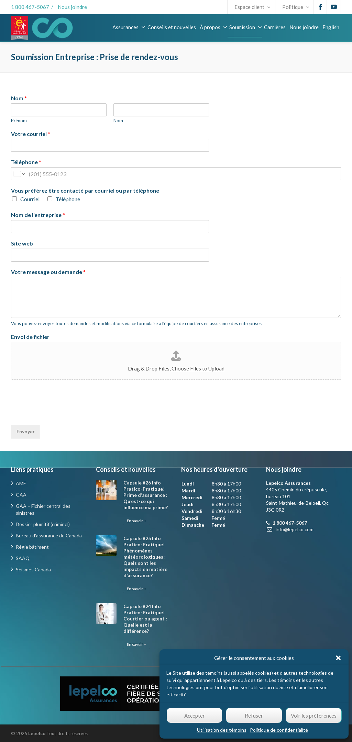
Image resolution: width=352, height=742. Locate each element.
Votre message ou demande (48, 272)
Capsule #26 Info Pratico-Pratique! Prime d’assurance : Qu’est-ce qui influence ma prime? (145, 495)
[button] (338, 657)
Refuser (254, 715)
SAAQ (23, 558)
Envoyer (25, 431)
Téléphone (26, 162)
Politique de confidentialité (279, 730)
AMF (21, 483)
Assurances (128, 27)
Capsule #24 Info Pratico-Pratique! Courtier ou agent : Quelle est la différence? (145, 618)
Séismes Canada (33, 569)
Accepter (194, 715)
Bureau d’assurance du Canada (49, 535)
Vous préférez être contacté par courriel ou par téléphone (85, 190)
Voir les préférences (314, 715)
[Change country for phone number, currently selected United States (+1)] (18, 173)
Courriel (30, 199)
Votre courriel (30, 133)
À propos (213, 27)
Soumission (245, 27)
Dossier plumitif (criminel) (43, 524)
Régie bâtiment (32, 547)
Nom (19, 98)
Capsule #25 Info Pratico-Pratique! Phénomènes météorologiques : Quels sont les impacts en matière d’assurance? (145, 556)
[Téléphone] (176, 173)
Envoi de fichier (30, 336)
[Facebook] (320, 7)
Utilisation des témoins (221, 730)
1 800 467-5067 (30, 7)
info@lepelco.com (295, 529)
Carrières (275, 27)
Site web (22, 243)
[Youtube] (334, 7)
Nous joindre (72, 7)
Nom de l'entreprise (38, 215)
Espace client (252, 7)
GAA (21, 495)
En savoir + (136, 520)
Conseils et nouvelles (171, 27)
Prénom (19, 120)
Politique (295, 7)
